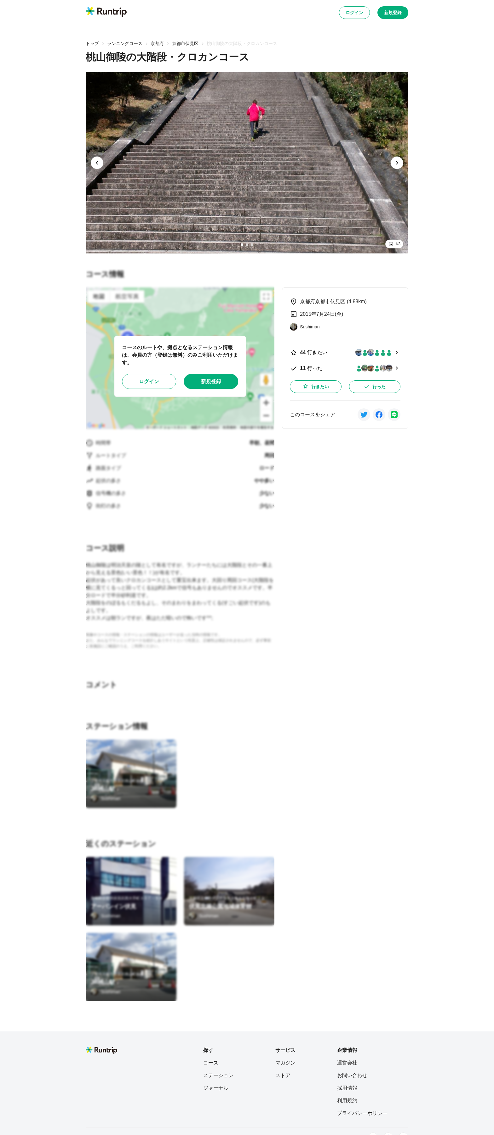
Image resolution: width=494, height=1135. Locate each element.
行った (375, 386)
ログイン (354, 12)
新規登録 (393, 12)
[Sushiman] (105, 798)
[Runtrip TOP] (106, 12)
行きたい (315, 386)
